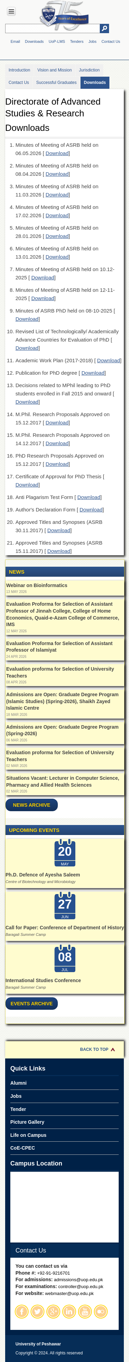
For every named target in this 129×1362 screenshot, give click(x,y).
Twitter (37, 1311)
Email (15, 41)
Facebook (21, 1311)
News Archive (31, 805)
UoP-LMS (57, 41)
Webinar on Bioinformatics (36, 585)
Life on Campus (28, 1135)
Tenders (77, 41)
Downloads (34, 41)
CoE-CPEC (22, 1148)
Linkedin (69, 1311)
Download (57, 153)
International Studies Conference (43, 980)
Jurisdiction (89, 70)
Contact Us (110, 41)
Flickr (101, 1311)
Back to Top (94, 1049)
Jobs (92, 41)
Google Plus (53, 1311)
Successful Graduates (56, 82)
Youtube (85, 1311)
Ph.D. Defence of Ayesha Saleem (43, 874)
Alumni (18, 1083)
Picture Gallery (27, 1122)
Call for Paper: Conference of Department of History (65, 927)
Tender (18, 1109)
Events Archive (32, 1003)
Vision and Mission (54, 70)
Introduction (19, 70)
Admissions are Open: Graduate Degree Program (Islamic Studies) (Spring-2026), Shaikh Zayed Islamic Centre (62, 701)
